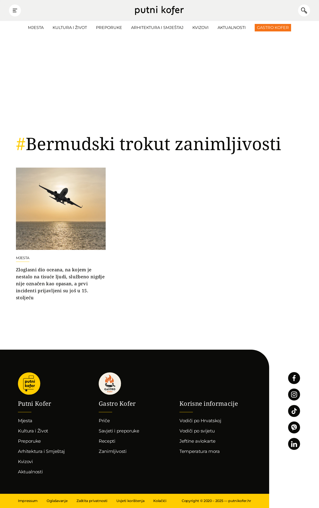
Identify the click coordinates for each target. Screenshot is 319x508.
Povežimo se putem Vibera (294, 427)
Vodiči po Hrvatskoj (200, 420)
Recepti (107, 441)
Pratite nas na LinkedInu (294, 444)
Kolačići (159, 501)
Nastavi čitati (61, 234)
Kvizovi (200, 27)
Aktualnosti (232, 27)
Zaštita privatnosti (92, 501)
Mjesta (36, 27)
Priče (104, 420)
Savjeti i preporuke (119, 431)
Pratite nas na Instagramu (294, 395)
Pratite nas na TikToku (294, 411)
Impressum (28, 501)
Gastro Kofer (273, 27)
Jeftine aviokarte (197, 441)
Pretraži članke (304, 10)
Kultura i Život (70, 27)
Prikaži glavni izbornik (15, 10)
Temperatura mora (199, 451)
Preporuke (109, 27)
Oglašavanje (57, 501)
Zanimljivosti (113, 451)
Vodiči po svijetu (197, 431)
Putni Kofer (159, 10)
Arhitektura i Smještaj (157, 27)
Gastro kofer (110, 383)
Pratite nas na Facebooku (294, 378)
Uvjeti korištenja (130, 501)
